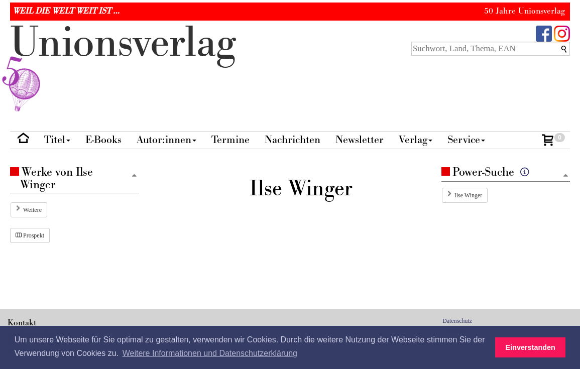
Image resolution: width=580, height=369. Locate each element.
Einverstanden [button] (530, 347)
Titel (57, 140)
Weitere (32, 209)
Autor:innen (166, 140)
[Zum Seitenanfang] (565, 176)
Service (466, 140)
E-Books (103, 140)
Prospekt (30, 235)
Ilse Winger (468, 195)
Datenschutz (457, 320)
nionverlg (123, 66)
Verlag (415, 140)
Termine (230, 140)
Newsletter (359, 140)
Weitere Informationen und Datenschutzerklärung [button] (210, 353)
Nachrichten (292, 140)
